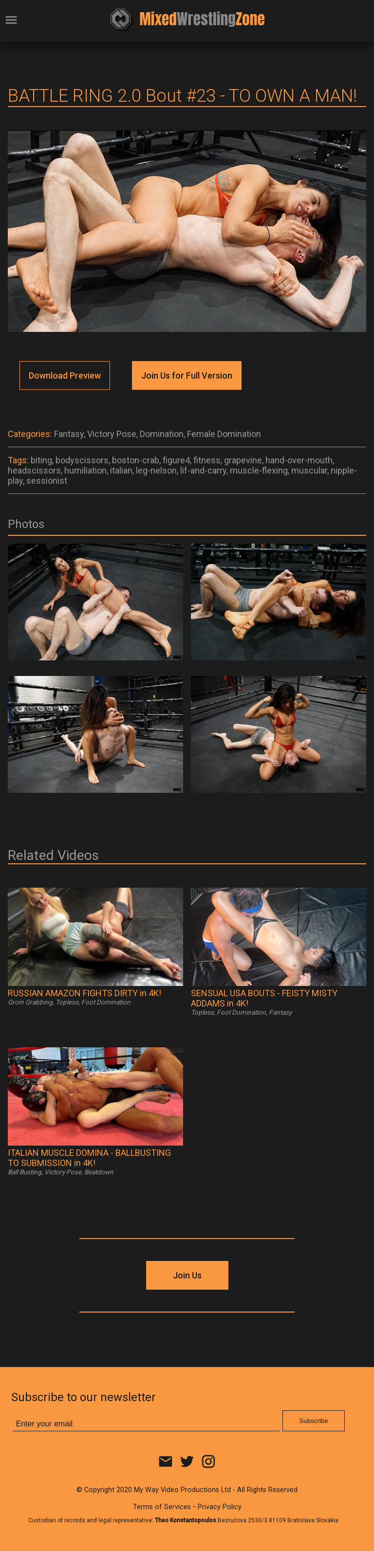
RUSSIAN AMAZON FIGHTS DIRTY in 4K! (84, 993)
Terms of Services (162, 1507)
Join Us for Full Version (186, 375)
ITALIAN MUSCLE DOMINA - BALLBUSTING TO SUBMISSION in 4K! (89, 1158)
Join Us (187, 1275)
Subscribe (313, 1420)
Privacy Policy (220, 1507)
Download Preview (65, 375)
